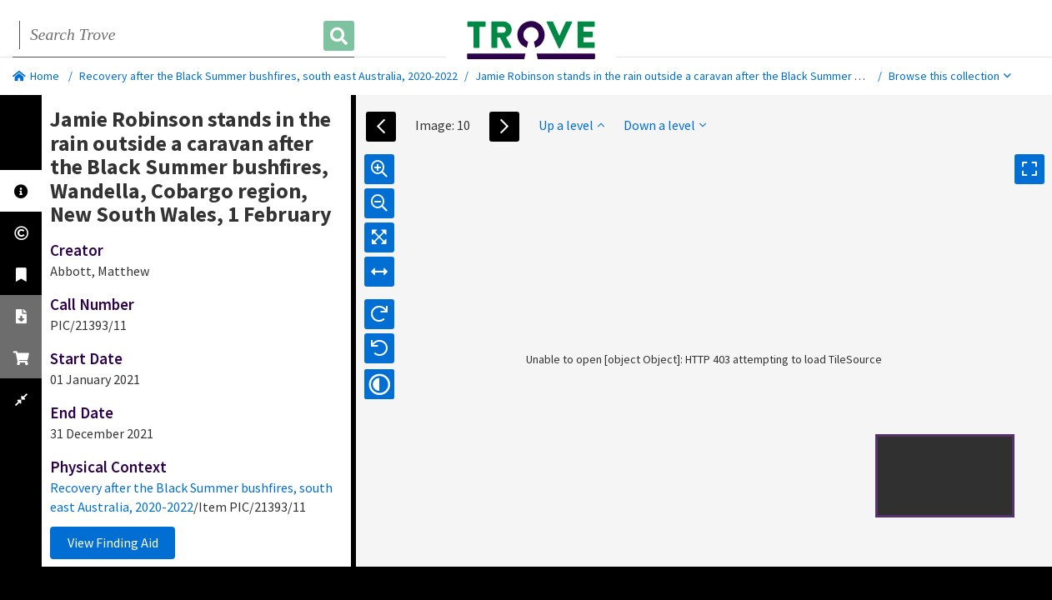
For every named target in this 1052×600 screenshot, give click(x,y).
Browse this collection (950, 75)
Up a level (571, 125)
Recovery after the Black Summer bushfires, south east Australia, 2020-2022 (268, 75)
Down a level (665, 125)
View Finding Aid (113, 542)
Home (36, 75)
